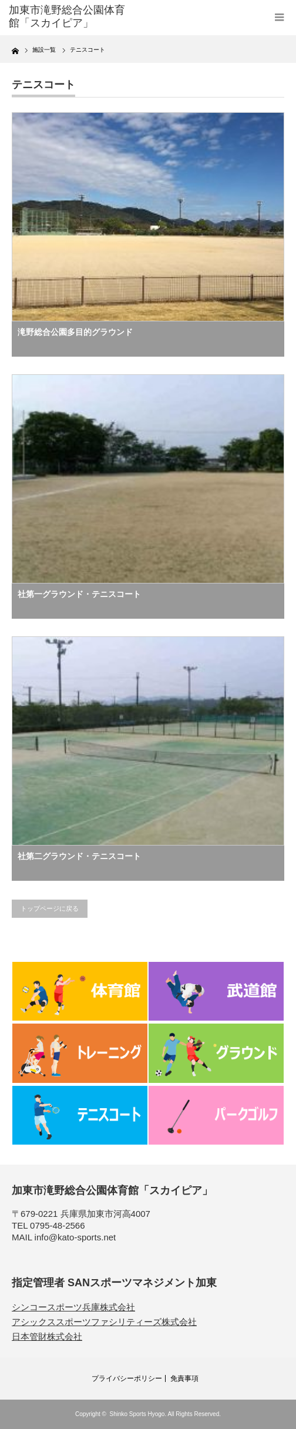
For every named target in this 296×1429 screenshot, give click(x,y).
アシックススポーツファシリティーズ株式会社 (104, 1322)
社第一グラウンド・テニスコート (79, 594)
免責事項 (184, 1378)
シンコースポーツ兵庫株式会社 (73, 1307)
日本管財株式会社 (47, 1336)
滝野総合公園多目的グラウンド (75, 332)
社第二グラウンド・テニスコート (79, 856)
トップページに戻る (50, 908)
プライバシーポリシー (127, 1378)
